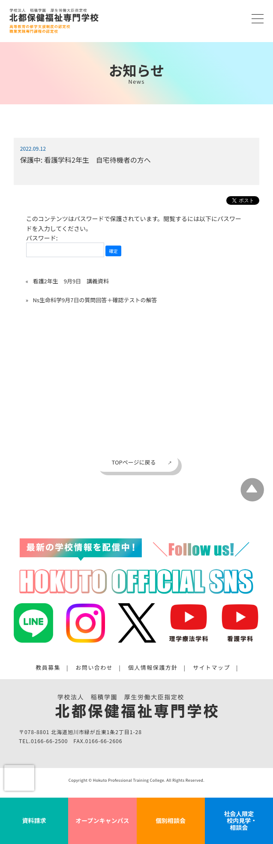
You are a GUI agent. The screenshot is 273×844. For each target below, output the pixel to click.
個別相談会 (171, 820)
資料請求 (34, 820)
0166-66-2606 (103, 741)
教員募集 (48, 668)
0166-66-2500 (49, 741)
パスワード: (65, 245)
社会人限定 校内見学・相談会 (239, 820)
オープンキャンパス (102, 820)
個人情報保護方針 (153, 668)
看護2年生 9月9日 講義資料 (71, 281)
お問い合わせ (94, 668)
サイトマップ (211, 668)
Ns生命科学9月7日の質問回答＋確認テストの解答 (95, 300)
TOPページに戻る (133, 462)
